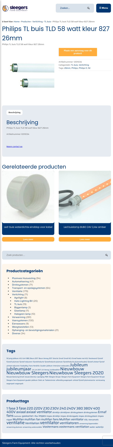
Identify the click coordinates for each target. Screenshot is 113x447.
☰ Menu (103, 8)
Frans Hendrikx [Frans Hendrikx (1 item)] (34, 366)
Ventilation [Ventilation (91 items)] (32, 423)
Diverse (16, 333)
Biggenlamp (20, 307)
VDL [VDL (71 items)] (86, 419)
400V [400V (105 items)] (11, 412)
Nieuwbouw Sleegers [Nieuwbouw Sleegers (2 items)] (27, 372)
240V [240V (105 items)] (71, 408)
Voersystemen (20, 320)
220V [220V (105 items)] (38, 408)
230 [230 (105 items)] (46, 408)
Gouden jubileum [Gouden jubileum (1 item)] (46, 366)
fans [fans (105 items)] (10, 415)
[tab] (14, 112)
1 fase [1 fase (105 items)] (10, 408)
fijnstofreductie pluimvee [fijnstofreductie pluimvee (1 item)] (54, 362)
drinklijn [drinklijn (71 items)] (56, 412)
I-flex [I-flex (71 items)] (35, 416)
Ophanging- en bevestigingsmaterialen (33, 330)
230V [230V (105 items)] (54, 408)
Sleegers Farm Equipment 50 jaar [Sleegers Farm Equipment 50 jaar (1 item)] (92, 377)
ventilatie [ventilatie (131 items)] (15, 422)
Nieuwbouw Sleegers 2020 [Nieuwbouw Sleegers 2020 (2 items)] (76, 372)
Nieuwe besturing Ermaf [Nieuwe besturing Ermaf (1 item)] (15, 377)
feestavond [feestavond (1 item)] (93, 358)
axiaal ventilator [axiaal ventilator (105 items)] (39, 412)
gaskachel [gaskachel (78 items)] (27, 416)
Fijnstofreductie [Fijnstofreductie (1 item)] (38, 362)
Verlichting (38, 21)
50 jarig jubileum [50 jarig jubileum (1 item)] (12, 358)
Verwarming (18, 317)
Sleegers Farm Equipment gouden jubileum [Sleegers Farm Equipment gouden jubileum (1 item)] (22, 380)
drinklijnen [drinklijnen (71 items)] (65, 412)
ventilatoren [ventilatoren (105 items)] (69, 423)
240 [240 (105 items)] (62, 408)
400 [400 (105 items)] (96, 408)
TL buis (47, 21)
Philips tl (83, 68)
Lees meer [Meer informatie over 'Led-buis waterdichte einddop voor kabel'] (28, 239)
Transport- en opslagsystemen (28, 288)
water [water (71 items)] (92, 427)
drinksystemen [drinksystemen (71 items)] (90, 412)
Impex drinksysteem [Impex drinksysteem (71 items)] (88, 416)
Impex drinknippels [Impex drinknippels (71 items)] (69, 416)
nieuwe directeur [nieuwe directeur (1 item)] (31, 377)
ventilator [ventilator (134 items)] (49, 422)
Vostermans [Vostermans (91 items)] (50, 426)
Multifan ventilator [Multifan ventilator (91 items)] (71, 419)
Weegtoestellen (20, 327)
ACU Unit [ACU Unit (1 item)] (22, 358)
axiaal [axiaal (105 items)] (21, 412)
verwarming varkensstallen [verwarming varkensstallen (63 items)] (32, 427)
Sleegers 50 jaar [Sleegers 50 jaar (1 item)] (55, 377)
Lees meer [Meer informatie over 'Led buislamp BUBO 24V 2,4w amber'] (85, 239)
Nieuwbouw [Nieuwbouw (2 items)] (72, 368)
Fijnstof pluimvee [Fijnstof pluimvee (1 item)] (12, 362)
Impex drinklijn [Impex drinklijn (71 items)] (53, 416)
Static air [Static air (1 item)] (41, 380)
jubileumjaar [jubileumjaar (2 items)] (18, 368)
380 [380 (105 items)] (79, 408)
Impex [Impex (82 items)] (42, 416)
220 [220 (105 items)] (30, 408)
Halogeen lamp (22, 314)
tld (89, 68)
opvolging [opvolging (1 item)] (40, 377)
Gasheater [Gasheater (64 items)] (17, 416)
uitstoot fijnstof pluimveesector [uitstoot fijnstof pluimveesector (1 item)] (84, 380)
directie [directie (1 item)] (55, 358)
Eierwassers (18, 323)
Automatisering (20, 281)
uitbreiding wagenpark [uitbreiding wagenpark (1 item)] (64, 380)
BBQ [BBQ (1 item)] (27, 358)
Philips (74, 68)
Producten (26, 21)
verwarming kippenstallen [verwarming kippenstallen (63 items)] (88, 423)
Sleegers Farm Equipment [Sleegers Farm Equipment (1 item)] (70, 377)
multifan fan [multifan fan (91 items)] (32, 419)
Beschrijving (14, 112)
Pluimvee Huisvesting (24, 278)
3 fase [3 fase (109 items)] (21, 408)
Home (17, 21)
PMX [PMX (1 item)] (46, 377)
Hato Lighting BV (23, 301)
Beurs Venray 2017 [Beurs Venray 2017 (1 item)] (45, 358)
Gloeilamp (19, 311)
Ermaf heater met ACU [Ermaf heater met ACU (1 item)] (80, 358)
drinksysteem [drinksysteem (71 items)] (77, 412)
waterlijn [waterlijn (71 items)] (100, 427)
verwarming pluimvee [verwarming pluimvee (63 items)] (14, 427)
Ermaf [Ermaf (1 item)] (61, 358)
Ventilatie (17, 291)
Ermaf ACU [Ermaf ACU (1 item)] (68, 358)
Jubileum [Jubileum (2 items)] (79, 364)
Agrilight (19, 298)
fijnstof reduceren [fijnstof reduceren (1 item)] (25, 362)
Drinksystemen (20, 285)
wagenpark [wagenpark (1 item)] (19, 383)
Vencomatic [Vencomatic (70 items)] (93, 419)
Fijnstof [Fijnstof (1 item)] (100, 358)
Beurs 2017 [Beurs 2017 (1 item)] (34, 358)
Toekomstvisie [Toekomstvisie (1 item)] (50, 380)
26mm (67, 68)
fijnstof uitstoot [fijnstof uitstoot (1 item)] (93, 362)
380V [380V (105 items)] (88, 408)
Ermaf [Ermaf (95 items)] (102, 412)
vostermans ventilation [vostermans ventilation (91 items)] (74, 426)
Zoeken (106, 255)
